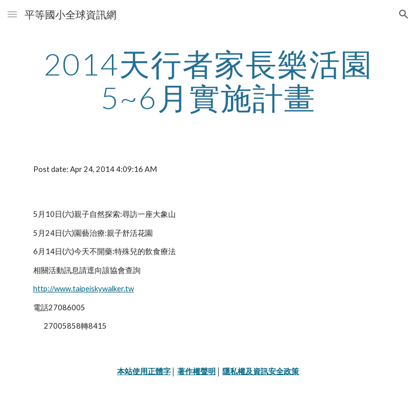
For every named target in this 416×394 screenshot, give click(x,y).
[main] (208, 80)
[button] (12, 14)
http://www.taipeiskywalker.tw (83, 288)
